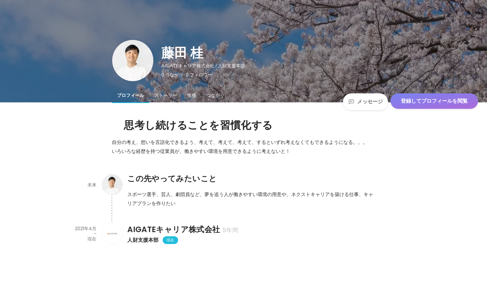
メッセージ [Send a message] (365, 101)
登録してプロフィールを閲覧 (434, 101)
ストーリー (165, 95)
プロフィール (130, 95)
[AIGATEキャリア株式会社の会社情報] (112, 233)
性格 (191, 95)
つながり (215, 95)
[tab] (130, 95)
